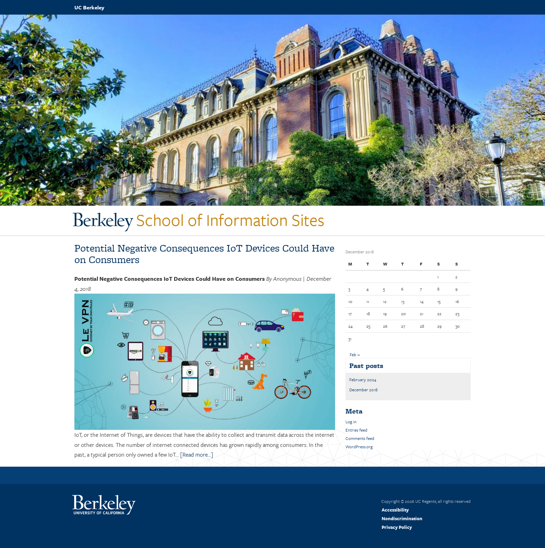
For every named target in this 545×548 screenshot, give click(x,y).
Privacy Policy (397, 527)
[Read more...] (196, 454)
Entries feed (356, 430)
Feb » (355, 354)
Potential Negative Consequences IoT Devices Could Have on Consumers (204, 254)
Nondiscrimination (402, 518)
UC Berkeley (89, 7)
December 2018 (363, 389)
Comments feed (359, 438)
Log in (351, 421)
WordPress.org (359, 446)
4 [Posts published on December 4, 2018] (367, 289)
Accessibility (395, 509)
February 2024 (362, 379)
